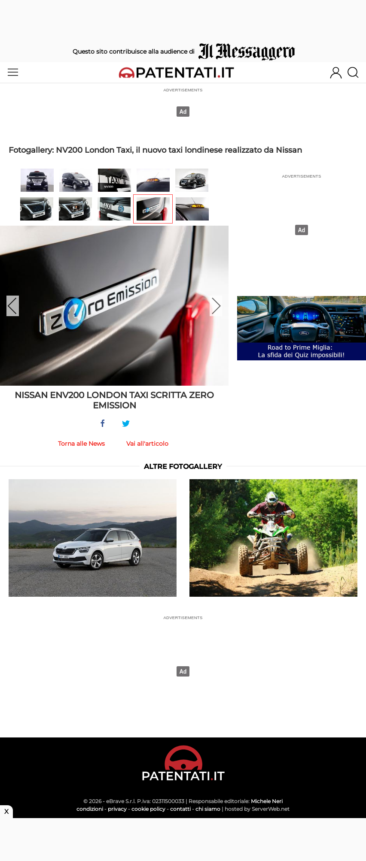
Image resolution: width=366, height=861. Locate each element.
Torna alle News (81, 443)
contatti (180, 809)
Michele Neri (267, 801)
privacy (117, 809)
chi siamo (207, 809)
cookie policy (148, 809)
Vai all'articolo (147, 443)
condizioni (89, 809)
